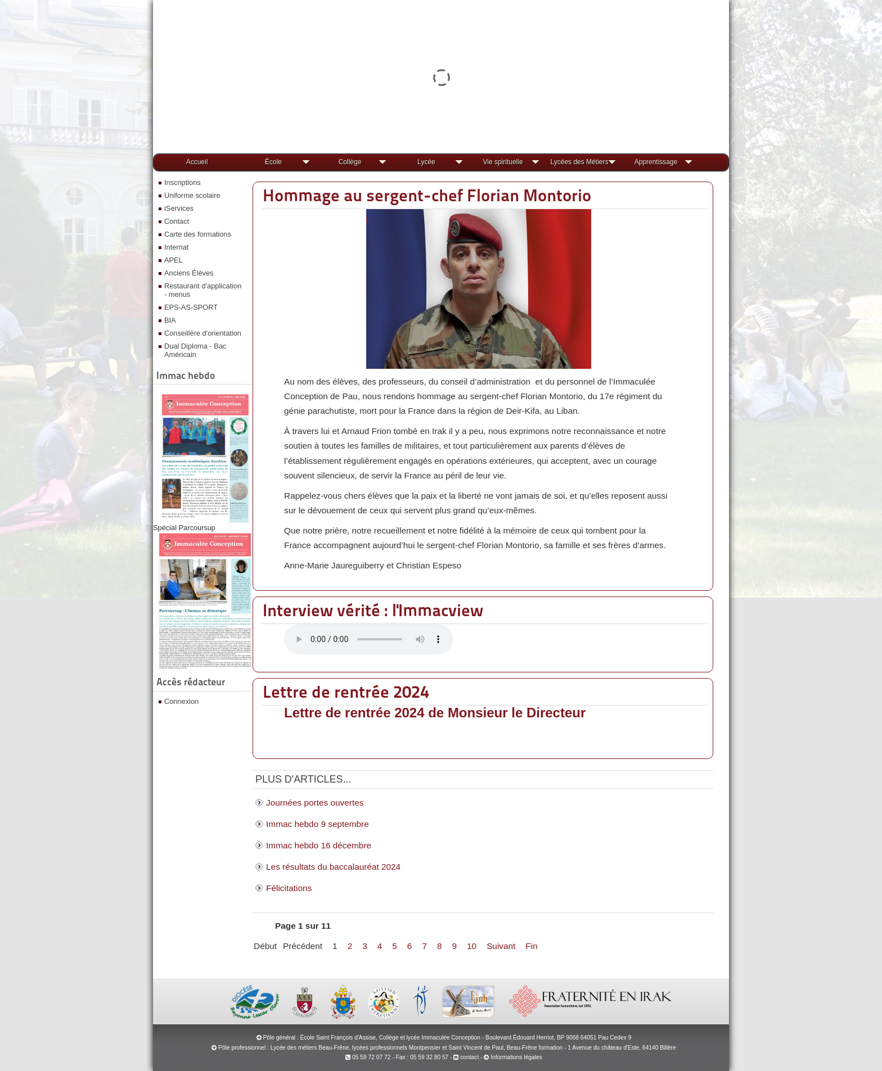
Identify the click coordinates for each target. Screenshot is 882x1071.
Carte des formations (197, 234)
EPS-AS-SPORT (191, 307)
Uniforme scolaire (192, 195)
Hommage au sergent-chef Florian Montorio (427, 195)
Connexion (181, 701)
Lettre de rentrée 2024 (346, 691)
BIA (170, 320)
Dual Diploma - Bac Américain (195, 350)
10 (471, 946)
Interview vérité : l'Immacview (373, 610)
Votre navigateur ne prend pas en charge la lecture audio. (368, 639)
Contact (176, 221)
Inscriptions (182, 182)
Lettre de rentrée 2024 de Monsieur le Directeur (435, 712)
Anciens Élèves (189, 273)
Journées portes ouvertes (314, 802)
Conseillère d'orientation (202, 333)
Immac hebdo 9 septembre (317, 824)
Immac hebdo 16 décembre (318, 845)
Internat (176, 247)
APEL (173, 260)
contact (466, 1057)
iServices (179, 208)
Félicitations (289, 888)
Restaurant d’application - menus (202, 290)
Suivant (501, 946)
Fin (531, 946)
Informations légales (516, 1057)
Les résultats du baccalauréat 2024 (333, 866)
